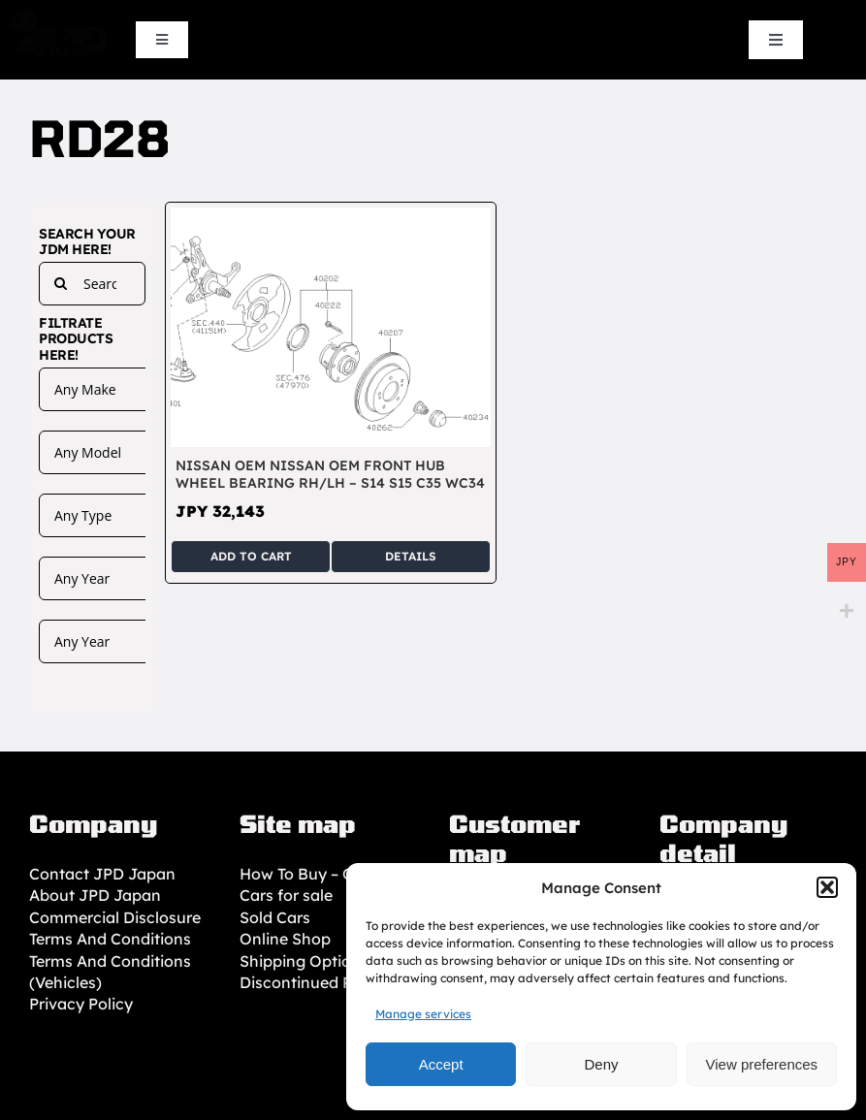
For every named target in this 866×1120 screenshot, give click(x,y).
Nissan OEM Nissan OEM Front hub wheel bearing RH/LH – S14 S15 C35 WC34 (330, 474)
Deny (601, 1064)
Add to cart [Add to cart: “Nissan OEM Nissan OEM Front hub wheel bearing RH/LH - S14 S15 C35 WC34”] (251, 556)
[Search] (60, 283)
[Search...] (92, 283)
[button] (827, 887)
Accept (441, 1064)
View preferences (762, 1064)
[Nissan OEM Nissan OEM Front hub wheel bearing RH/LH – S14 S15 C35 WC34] (330, 218)
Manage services (423, 1014)
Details (410, 556)
